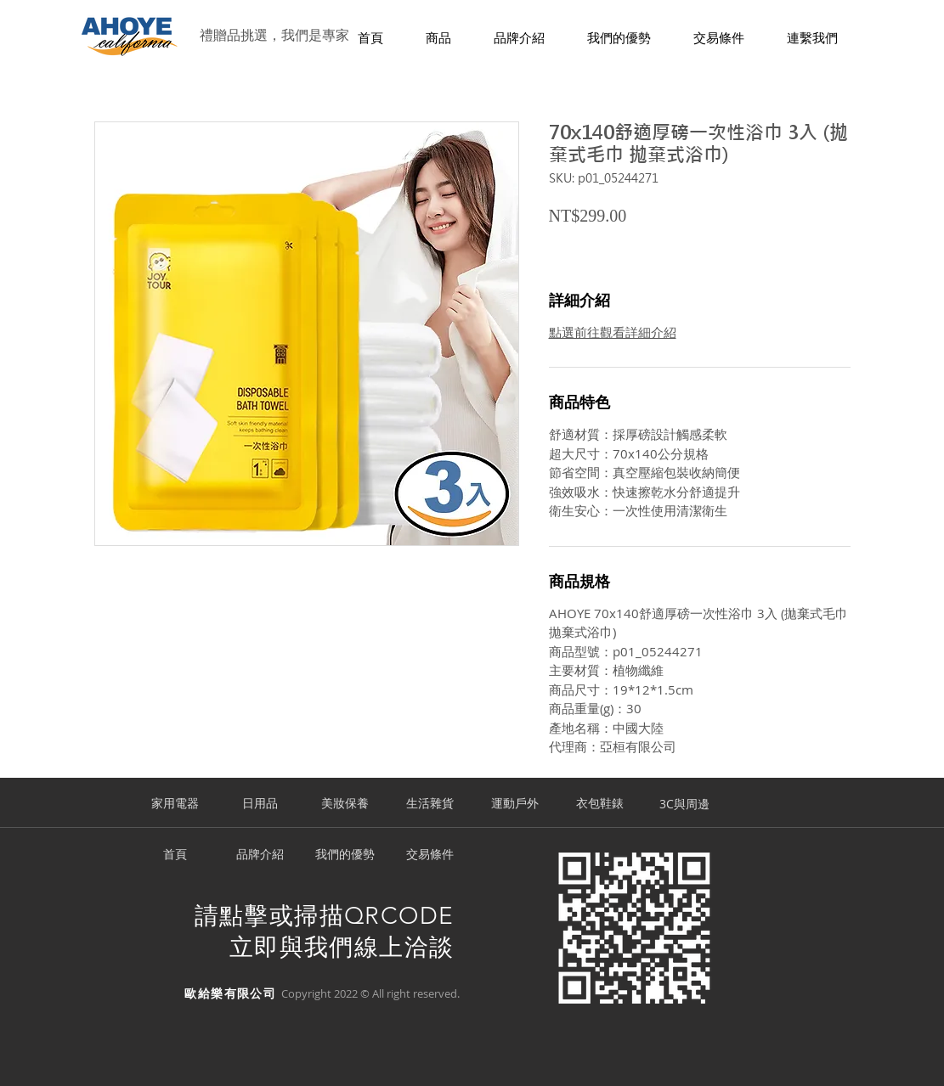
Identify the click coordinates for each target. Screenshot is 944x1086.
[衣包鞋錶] (599, 804)
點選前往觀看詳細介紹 (612, 332)
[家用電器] (175, 804)
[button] (438, 38)
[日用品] (260, 804)
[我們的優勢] (344, 855)
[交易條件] (429, 855)
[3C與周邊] (684, 804)
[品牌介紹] (260, 855)
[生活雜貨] (429, 804)
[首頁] (175, 855)
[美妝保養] (344, 804)
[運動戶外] (514, 804)
